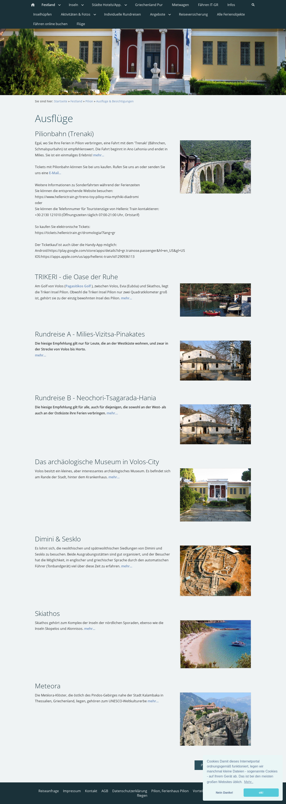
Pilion (89, 101)
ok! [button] (261, 792)
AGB (104, 791)
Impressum (72, 791)
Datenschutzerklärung (129, 791)
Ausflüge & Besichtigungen (115, 101)
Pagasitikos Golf (78, 286)
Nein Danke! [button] (224, 792)
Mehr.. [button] (248, 782)
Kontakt (91, 791)
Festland (76, 101)
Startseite (60, 101)
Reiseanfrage (48, 791)
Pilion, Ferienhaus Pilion (170, 791)
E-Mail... (55, 173)
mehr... (98, 155)
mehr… (40, 355)
